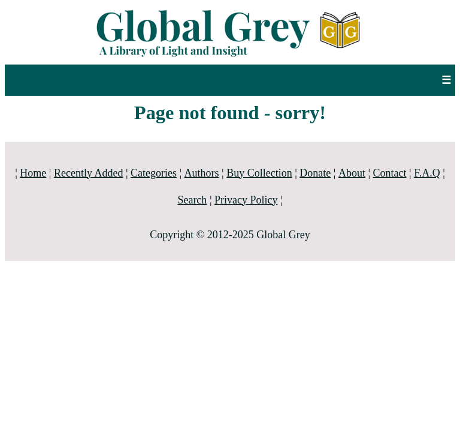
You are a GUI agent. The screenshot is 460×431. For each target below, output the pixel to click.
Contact (390, 173)
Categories (154, 173)
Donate (315, 173)
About (351, 173)
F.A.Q (427, 173)
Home (33, 173)
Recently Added (88, 173)
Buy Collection (259, 173)
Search (192, 200)
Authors (201, 173)
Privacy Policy (246, 200)
